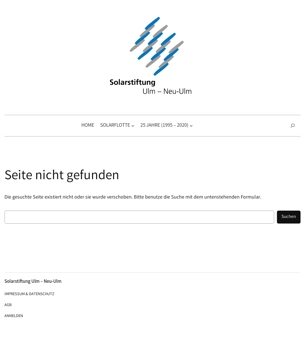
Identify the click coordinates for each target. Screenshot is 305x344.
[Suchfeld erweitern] (293, 126)
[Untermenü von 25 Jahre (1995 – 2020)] (191, 125)
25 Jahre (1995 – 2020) (165, 125)
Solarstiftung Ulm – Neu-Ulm (32, 281)
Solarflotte (115, 125)
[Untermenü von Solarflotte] (132, 125)
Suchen (288, 216)
